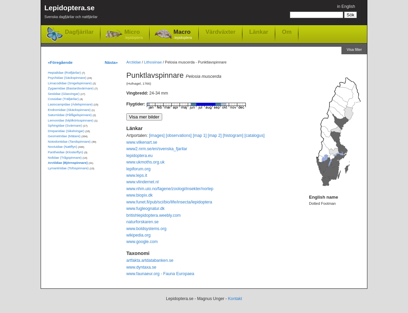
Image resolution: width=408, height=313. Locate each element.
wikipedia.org (138, 235)
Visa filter (354, 49)
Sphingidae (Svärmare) (65, 125)
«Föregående (60, 62)
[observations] (179, 135)
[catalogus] (254, 135)
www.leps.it (136, 175)
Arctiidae (133, 62)
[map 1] (200, 135)
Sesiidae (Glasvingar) (64, 94)
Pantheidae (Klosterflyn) (65, 152)
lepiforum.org (138, 169)
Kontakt (235, 298)
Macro (182, 35)
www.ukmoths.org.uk (145, 162)
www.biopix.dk (139, 195)
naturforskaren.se (142, 221)
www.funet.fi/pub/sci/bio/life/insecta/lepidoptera (169, 202)
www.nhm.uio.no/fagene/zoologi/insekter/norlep (169, 188)
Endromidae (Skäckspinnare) (69, 110)
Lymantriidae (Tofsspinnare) (68, 168)
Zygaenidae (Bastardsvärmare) (71, 88)
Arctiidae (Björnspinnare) (68, 163)
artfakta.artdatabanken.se (149, 260)
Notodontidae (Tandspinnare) (69, 141)
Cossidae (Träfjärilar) (63, 99)
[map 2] (215, 135)
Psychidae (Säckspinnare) (67, 78)
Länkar (258, 32)
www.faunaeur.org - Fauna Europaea (160, 273)
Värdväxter (221, 32)
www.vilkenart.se (141, 142)
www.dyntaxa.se (141, 267)
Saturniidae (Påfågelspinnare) (70, 115)
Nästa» (111, 62)
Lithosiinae (153, 62)
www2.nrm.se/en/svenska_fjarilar (156, 148)
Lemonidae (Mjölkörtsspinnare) (70, 120)
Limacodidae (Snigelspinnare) (70, 83)
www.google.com (142, 241)
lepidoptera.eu (139, 155)
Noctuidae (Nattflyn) (62, 146)
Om (287, 32)
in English (346, 6)
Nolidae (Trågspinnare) (65, 157)
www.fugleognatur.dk (145, 208)
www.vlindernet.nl (142, 182)
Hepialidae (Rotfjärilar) (64, 72)
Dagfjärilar (79, 32)
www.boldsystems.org (146, 228)
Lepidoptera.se (71, 13)
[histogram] (233, 135)
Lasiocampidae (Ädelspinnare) (70, 104)
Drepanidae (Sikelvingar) (66, 131)
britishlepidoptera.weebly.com (153, 215)
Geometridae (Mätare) (64, 136)
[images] (157, 135)
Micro (133, 35)
